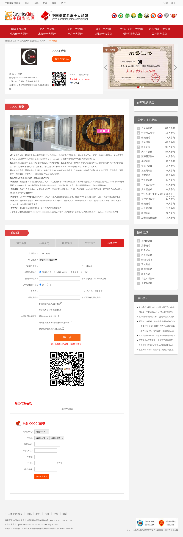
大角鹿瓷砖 (146, 128)
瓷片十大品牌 (75, 33)
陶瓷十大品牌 (18, 29)
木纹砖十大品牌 (47, 33)
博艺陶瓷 (145, 175)
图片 (63, 3)
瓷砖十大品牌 (75, 29)
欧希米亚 (145, 250)
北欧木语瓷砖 (148, 278)
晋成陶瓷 (145, 264)
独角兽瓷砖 (146, 255)
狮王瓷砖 (145, 147)
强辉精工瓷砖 (148, 133)
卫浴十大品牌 (47, 29)
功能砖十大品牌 (103, 33)
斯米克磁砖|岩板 (149, 218)
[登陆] (165, 3)
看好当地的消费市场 (47, 316)
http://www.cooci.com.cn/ (28, 78)
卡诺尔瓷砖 (146, 283)
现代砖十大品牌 (19, 33)
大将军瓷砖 (146, 152)
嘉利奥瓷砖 (146, 241)
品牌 (36, 3)
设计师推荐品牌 (131, 33)
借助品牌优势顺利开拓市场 (50, 329)
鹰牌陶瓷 (145, 213)
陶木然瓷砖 (146, 269)
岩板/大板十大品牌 (159, 29)
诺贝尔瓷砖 (146, 166)
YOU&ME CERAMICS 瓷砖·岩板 (157, 194)
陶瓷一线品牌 (103, 29)
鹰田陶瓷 (145, 274)
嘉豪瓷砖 (145, 245)
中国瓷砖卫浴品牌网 (36, 41)
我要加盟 (60, 59)
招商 (45, 3)
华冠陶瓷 (145, 161)
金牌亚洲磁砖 (148, 199)
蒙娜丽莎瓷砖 (148, 156)
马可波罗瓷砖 (148, 185)
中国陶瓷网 (23, 41)
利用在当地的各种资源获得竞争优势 (54, 323)
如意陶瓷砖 (146, 208)
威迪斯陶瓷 (146, 170)
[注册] (173, 3)
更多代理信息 (67, 409)
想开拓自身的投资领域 (48, 310)
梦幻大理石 (146, 260)
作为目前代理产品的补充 (49, 304)
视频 (54, 3)
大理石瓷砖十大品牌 (131, 29)
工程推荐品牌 (159, 33)
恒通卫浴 (145, 142)
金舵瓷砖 (145, 137)
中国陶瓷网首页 (12, 3)
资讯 (27, 3)
